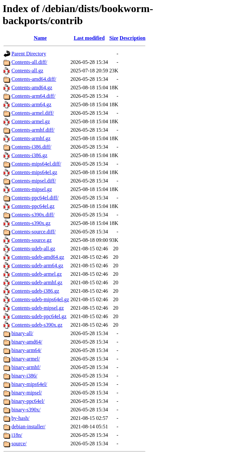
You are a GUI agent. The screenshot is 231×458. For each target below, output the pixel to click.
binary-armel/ (25, 359)
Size (114, 38)
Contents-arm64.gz (31, 104)
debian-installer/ (28, 426)
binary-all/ (22, 333)
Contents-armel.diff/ (32, 113)
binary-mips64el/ (29, 384)
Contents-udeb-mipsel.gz (37, 308)
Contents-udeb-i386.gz (35, 291)
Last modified (89, 38)
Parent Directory (28, 53)
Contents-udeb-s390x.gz (36, 325)
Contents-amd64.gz (31, 87)
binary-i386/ (24, 375)
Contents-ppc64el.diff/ (34, 197)
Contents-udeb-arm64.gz (37, 265)
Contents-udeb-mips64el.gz (40, 299)
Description (132, 38)
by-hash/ (20, 418)
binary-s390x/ (26, 409)
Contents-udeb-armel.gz (36, 274)
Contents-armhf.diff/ (33, 130)
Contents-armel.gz (30, 121)
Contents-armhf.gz (31, 138)
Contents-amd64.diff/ (33, 79)
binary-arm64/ (26, 350)
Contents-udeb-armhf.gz (36, 282)
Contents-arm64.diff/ (33, 96)
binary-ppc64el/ (27, 401)
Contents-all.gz (27, 70)
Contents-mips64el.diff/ (36, 164)
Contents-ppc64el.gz (33, 206)
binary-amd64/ (26, 342)
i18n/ (16, 435)
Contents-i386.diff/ (31, 147)
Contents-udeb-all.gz (33, 248)
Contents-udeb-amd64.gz (37, 257)
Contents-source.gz (31, 240)
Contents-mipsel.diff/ (33, 181)
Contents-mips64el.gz (34, 172)
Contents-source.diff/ (33, 231)
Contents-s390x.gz (31, 223)
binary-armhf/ (26, 367)
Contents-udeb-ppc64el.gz (38, 316)
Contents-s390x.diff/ (33, 214)
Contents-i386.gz (29, 155)
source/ (18, 443)
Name (40, 38)
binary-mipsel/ (26, 392)
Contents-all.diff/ (29, 62)
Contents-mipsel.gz (31, 189)
